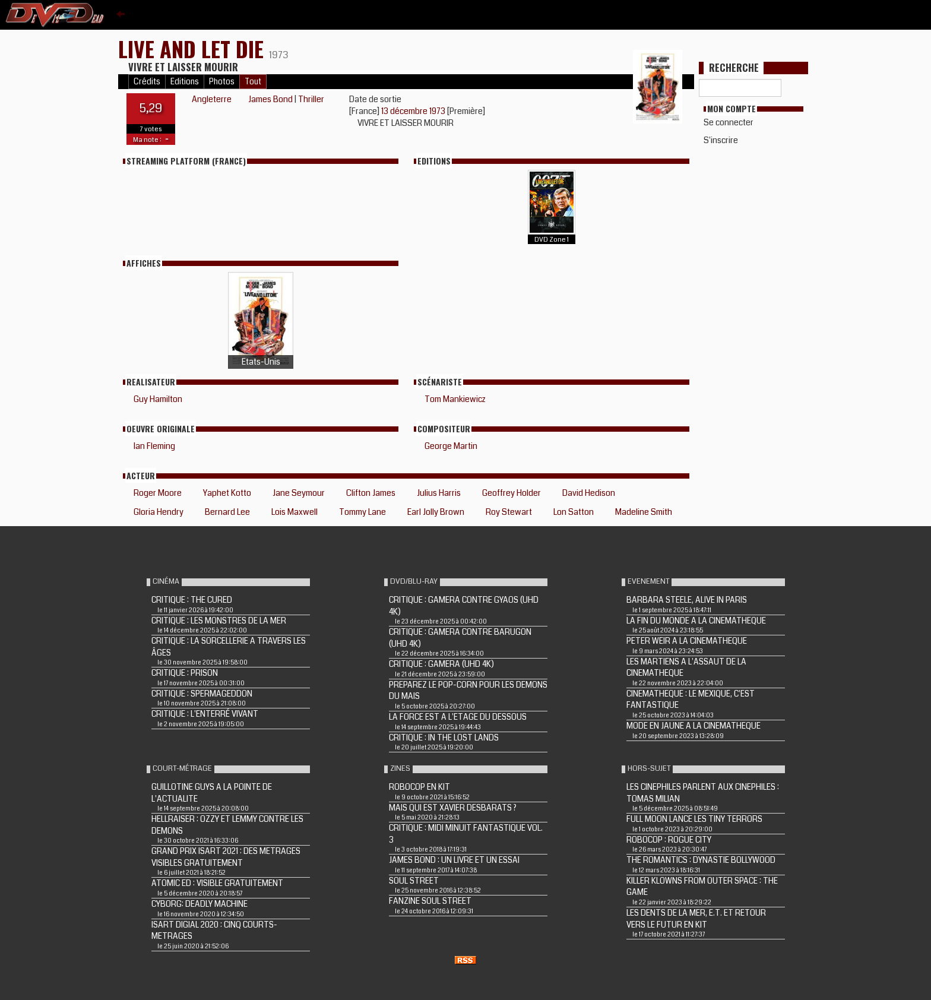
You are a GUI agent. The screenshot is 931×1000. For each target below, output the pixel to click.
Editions (184, 81)
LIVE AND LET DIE (193, 48)
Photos (222, 81)
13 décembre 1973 (414, 111)
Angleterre (212, 99)
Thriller (311, 99)
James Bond (270, 99)
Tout (253, 81)
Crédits (147, 81)
